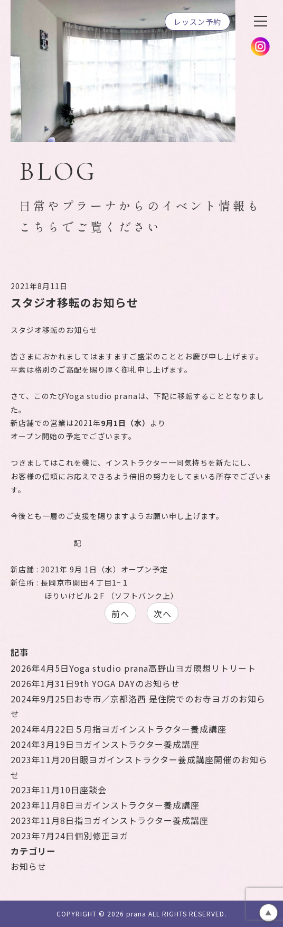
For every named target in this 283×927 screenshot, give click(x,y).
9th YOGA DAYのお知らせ (95, 683)
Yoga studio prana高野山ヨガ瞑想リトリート (133, 668)
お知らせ (28, 866)
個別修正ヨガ (69, 835)
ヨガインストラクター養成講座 (105, 744)
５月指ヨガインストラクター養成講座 (119, 728)
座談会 (59, 789)
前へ (120, 613)
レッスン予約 (197, 21)
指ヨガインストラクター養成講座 (110, 820)
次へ (163, 613)
